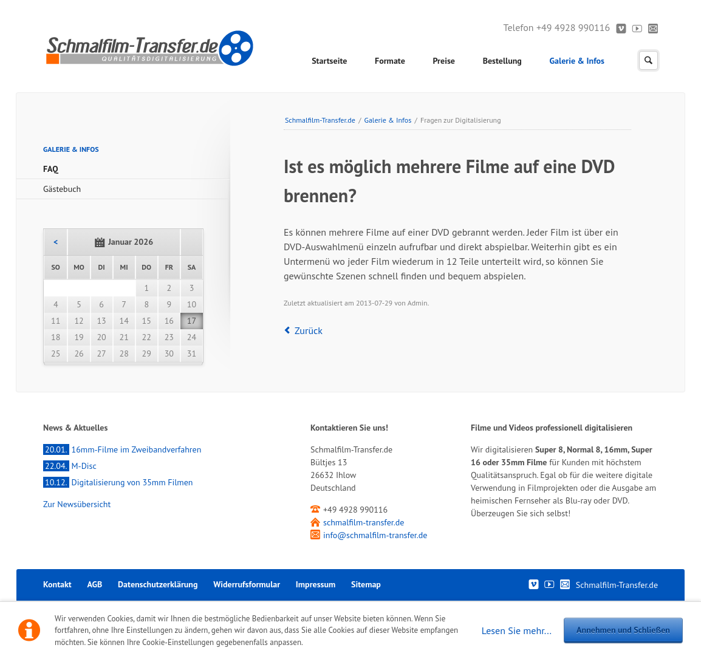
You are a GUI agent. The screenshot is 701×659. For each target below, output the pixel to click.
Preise (444, 60)
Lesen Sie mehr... (517, 630)
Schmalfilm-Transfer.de (320, 120)
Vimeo (621, 28)
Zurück (309, 330)
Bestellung (502, 60)
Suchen (648, 60)
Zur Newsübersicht (77, 504)
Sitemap (366, 584)
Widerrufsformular (246, 584)
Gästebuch (62, 188)
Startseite (329, 60)
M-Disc (70, 465)
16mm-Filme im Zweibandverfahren (122, 449)
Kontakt (653, 28)
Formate (390, 60)
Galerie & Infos (577, 60)
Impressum (315, 584)
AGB (94, 584)
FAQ (50, 168)
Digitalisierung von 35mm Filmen (118, 482)
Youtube (637, 28)
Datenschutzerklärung (157, 584)
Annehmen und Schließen (623, 629)
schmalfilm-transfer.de (363, 522)
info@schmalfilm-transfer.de (375, 535)
